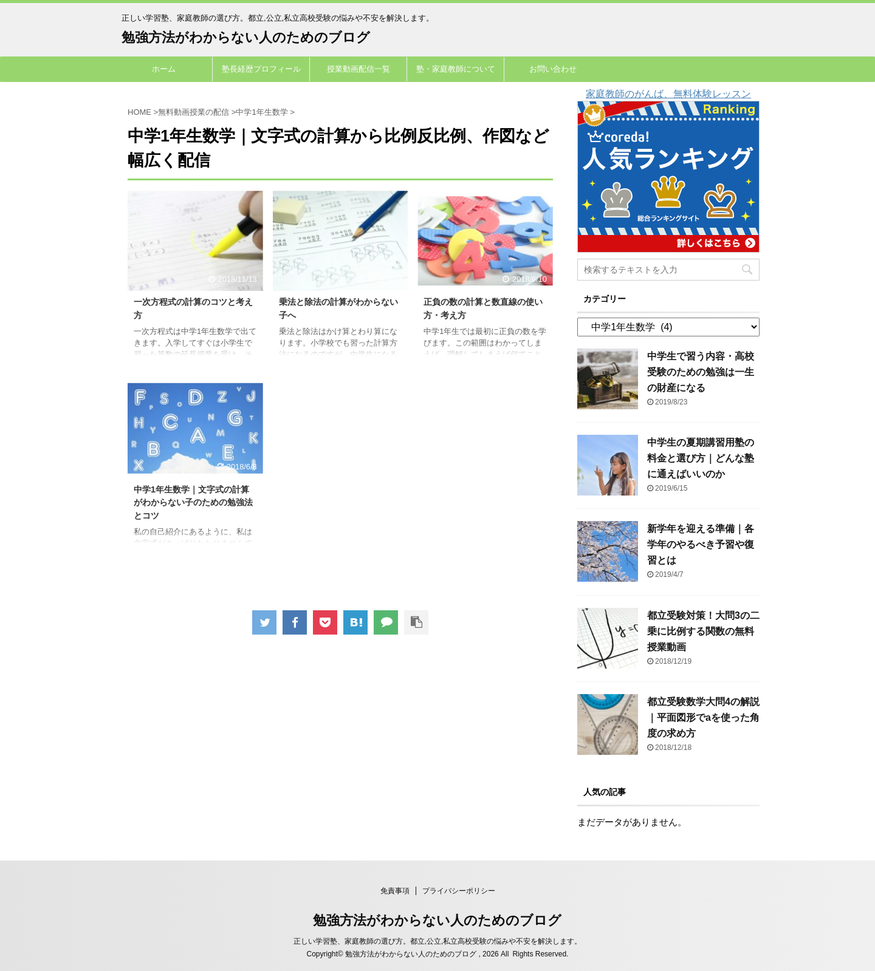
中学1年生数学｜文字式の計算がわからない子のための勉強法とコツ (193, 502)
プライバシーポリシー (458, 891)
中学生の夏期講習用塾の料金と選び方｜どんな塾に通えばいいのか (700, 458)
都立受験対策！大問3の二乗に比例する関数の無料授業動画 (703, 631)
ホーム (164, 68)
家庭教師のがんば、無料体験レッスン (668, 94)
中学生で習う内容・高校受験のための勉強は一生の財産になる (700, 372)
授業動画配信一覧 (358, 68)
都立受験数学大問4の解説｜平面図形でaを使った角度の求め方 (703, 717)
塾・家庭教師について (455, 68)
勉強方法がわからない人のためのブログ (246, 37)
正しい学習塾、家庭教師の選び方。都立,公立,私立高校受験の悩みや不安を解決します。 (437, 941)
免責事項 (395, 891)
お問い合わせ (553, 68)
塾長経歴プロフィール (261, 68)
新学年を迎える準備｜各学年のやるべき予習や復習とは (700, 544)
